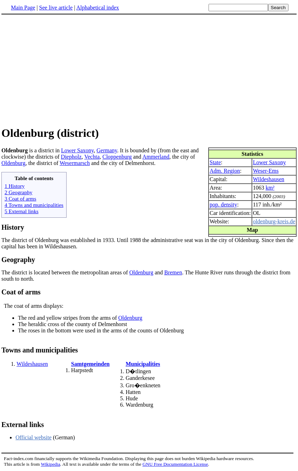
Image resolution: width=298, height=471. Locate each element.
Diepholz (71, 157)
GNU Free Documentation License (175, 464)
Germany (107, 150)
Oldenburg (13, 163)
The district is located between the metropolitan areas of (65, 272)
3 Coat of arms (20, 199)
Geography (18, 259)
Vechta (92, 157)
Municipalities (143, 364)
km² (270, 188)
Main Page (23, 8)
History (12, 227)
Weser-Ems (266, 171)
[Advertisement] (60, 70)
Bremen (173, 272)
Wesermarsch (75, 163)
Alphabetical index (97, 8)
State (215, 162)
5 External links (21, 211)
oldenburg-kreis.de (274, 221)
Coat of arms (21, 292)
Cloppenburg (117, 157)
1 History (15, 186)
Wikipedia (50, 464)
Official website (33, 437)
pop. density (223, 205)
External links (22, 424)
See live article (56, 8)
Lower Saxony (269, 162)
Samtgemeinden (90, 364)
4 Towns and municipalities (34, 205)
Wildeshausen (268, 179)
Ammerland (155, 157)
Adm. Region (225, 171)
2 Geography (18, 192)
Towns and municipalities (39, 350)
